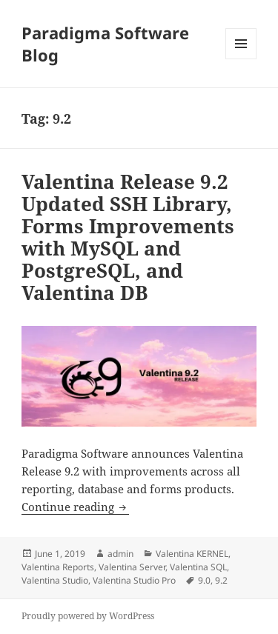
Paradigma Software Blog (105, 43)
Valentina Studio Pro (134, 580)
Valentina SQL (198, 567)
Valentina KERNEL (192, 553)
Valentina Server (132, 567)
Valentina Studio (54, 580)
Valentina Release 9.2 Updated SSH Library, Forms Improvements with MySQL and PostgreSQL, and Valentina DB (127, 237)
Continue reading (75, 506)
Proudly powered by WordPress (87, 616)
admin (120, 553)
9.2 (221, 580)
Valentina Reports (57, 567)
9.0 (204, 580)
